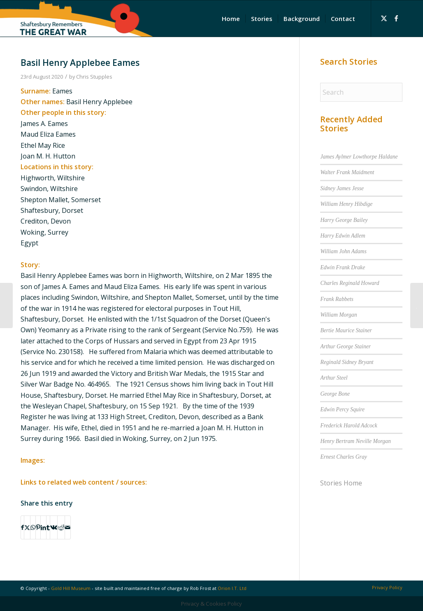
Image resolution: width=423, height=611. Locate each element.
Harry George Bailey (343, 220)
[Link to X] (384, 18)
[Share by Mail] (67, 527)
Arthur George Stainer (345, 346)
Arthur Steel (333, 378)
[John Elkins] (416, 305)
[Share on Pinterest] (38, 527)
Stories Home (341, 482)
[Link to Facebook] (396, 18)
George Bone (335, 394)
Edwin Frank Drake (342, 267)
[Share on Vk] (53, 527)
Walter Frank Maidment (347, 172)
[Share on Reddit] (61, 527)
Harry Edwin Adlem (342, 236)
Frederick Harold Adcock (348, 425)
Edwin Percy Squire (342, 409)
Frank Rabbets (336, 299)
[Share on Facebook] (22, 527)
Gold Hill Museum (71, 588)
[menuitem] (230, 18)
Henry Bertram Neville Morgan (355, 441)
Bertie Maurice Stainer (346, 330)
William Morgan (338, 315)
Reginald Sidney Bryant (346, 362)
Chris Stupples (94, 76)
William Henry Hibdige (346, 204)
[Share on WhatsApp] (32, 527)
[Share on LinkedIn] (43, 527)
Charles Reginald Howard (349, 283)
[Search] (361, 92)
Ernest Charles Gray (343, 457)
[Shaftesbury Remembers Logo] (76, 18)
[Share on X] (27, 527)
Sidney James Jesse (342, 188)
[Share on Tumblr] (48, 527)
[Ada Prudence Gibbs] (6, 305)
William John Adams (343, 251)
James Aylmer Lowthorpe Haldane (358, 157)
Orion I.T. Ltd (232, 588)
